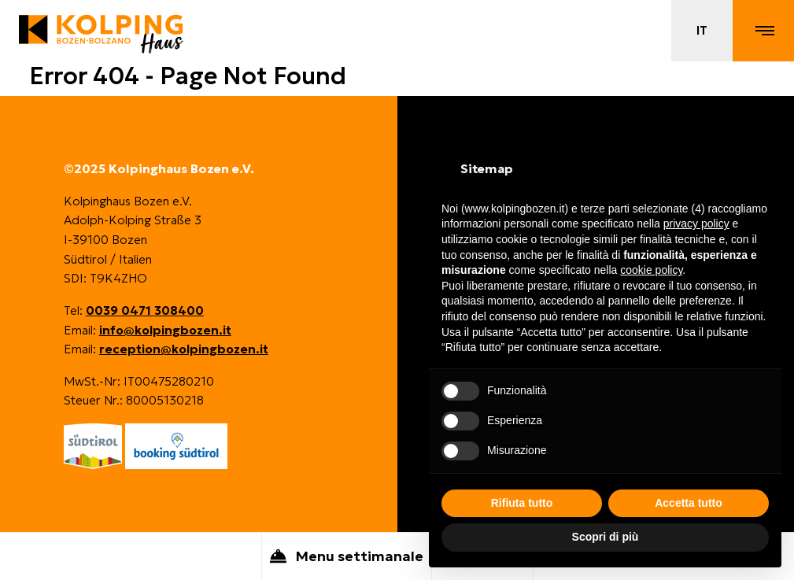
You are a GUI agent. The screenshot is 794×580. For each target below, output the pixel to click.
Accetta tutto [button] (688, 503)
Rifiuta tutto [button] (522, 503)
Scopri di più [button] (605, 536)
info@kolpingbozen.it (165, 330)
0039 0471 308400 (145, 310)
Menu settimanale (346, 557)
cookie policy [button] (651, 270)
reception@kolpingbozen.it (183, 349)
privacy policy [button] (696, 223)
